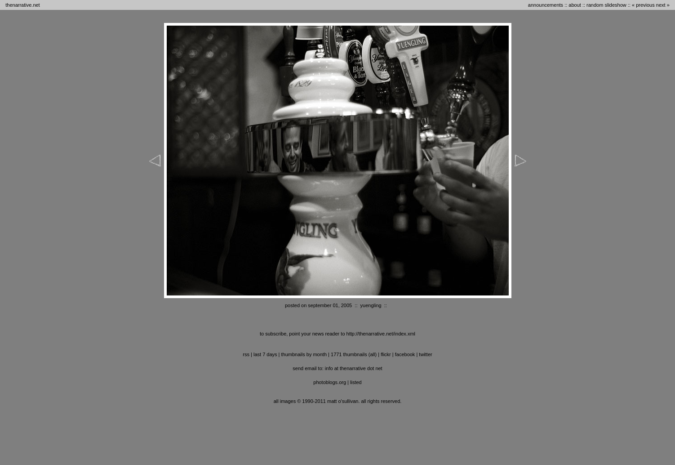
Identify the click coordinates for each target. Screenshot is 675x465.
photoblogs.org (329, 382)
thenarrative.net (22, 5)
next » (663, 5)
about (574, 5)
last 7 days (265, 354)
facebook (405, 354)
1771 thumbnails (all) (354, 354)
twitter (425, 354)
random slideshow (606, 5)
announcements (545, 5)
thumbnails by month (304, 354)
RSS (246, 354)
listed (356, 382)
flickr (386, 354)
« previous (643, 5)
